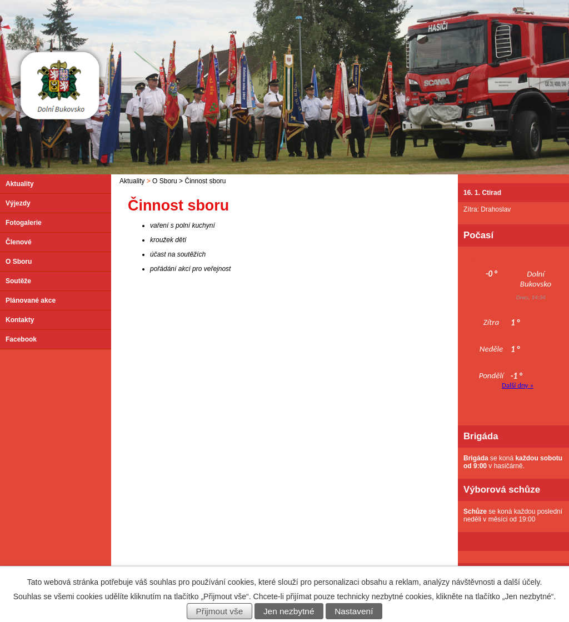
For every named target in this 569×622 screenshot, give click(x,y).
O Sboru (164, 181)
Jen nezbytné (289, 611)
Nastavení (354, 611)
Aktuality (131, 181)
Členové (19, 242)
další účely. (522, 582)
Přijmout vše (219, 611)
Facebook (21, 339)
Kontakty (20, 320)
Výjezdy (18, 203)
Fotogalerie (24, 223)
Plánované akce (31, 300)
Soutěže (18, 281)
